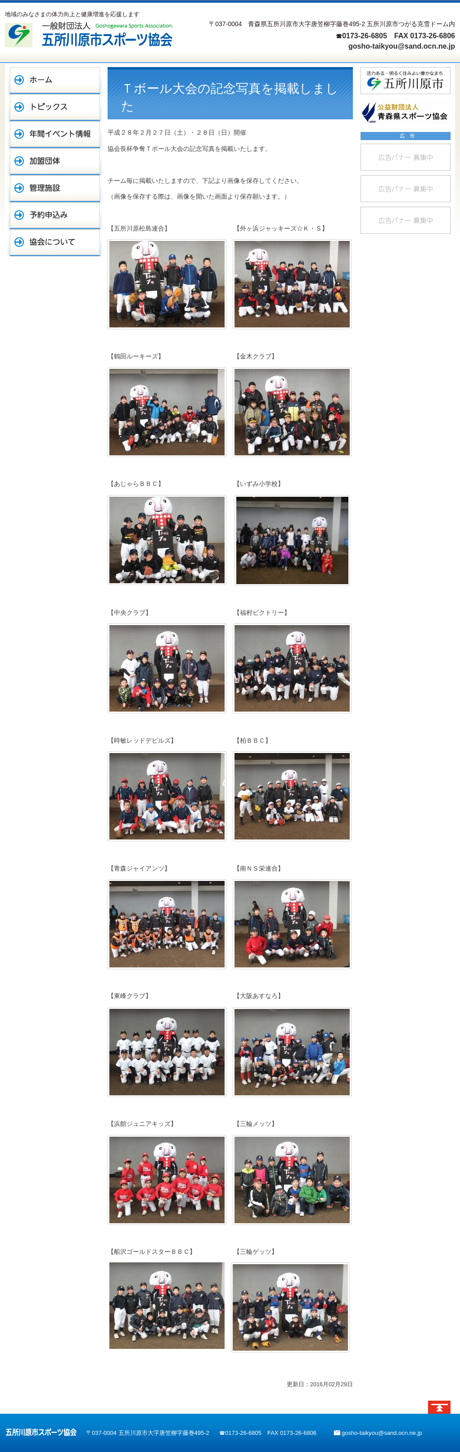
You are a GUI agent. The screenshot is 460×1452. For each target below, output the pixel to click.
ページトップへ (439, 1407)
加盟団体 (55, 161)
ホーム (55, 80)
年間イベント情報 (55, 134)
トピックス (55, 107)
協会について (55, 242)
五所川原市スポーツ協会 (41, 1432)
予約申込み (55, 215)
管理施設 (55, 188)
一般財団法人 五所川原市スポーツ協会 (89, 34)
